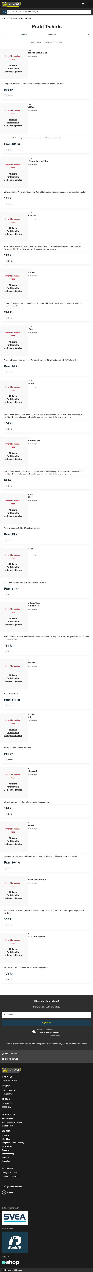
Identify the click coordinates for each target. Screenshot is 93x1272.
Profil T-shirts (25, 18)
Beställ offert (7, 1126)
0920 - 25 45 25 (12, 1054)
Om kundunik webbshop (12, 1122)
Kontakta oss (7, 1119)
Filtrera (24, 34)
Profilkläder (13, 18)
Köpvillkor (6, 1139)
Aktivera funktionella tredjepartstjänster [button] (13, 69)
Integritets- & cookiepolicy (13, 1143)
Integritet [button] (6, 1161)
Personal (5, 1150)
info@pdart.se (11, 1059)
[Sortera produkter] (69, 34)
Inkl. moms (7, 1270)
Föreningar (6, 1157)
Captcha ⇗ (55, 1035)
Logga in (5, 1135)
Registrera (46, 1023)
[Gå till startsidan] (11, 4)
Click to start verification (49, 1032)
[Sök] (46, 12)
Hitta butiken (7, 1146)
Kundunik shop (8, 1154)
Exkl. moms (18, 1270)
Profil (4, 18)
